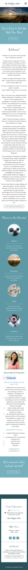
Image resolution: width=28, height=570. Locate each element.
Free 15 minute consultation (14, 206)
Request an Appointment (14, 557)
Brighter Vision (18, 567)
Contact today (13, 472)
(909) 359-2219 (15, 510)
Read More (14, 450)
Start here (13, 38)
